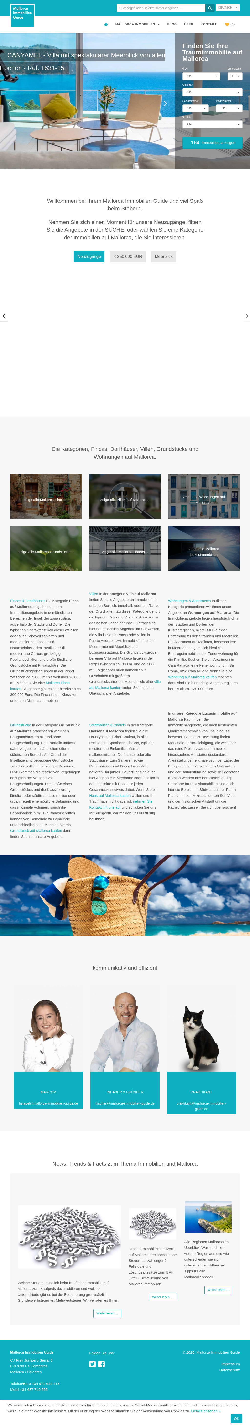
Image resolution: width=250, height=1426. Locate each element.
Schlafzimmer (190, 100)
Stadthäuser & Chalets (107, 725)
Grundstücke (20, 725)
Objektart (187, 84)
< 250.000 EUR (128, 256)
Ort (185, 68)
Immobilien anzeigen (212, 142)
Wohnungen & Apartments (189, 601)
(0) (230, 24)
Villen (93, 594)
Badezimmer (223, 100)
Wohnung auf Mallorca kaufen (192, 677)
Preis (186, 116)
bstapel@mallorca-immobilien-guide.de (48, 1103)
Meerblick (164, 256)
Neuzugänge (89, 256)
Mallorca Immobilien (137, 24)
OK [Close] (236, 1418)
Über (188, 24)
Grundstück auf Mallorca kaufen (36, 831)
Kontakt (209, 24)
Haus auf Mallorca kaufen (110, 795)
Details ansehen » (205, 1411)
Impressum (231, 1364)
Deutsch (227, 7)
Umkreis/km (235, 68)
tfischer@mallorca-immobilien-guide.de (125, 1103)
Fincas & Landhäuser (28, 601)
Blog (172, 24)
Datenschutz (229, 1370)
